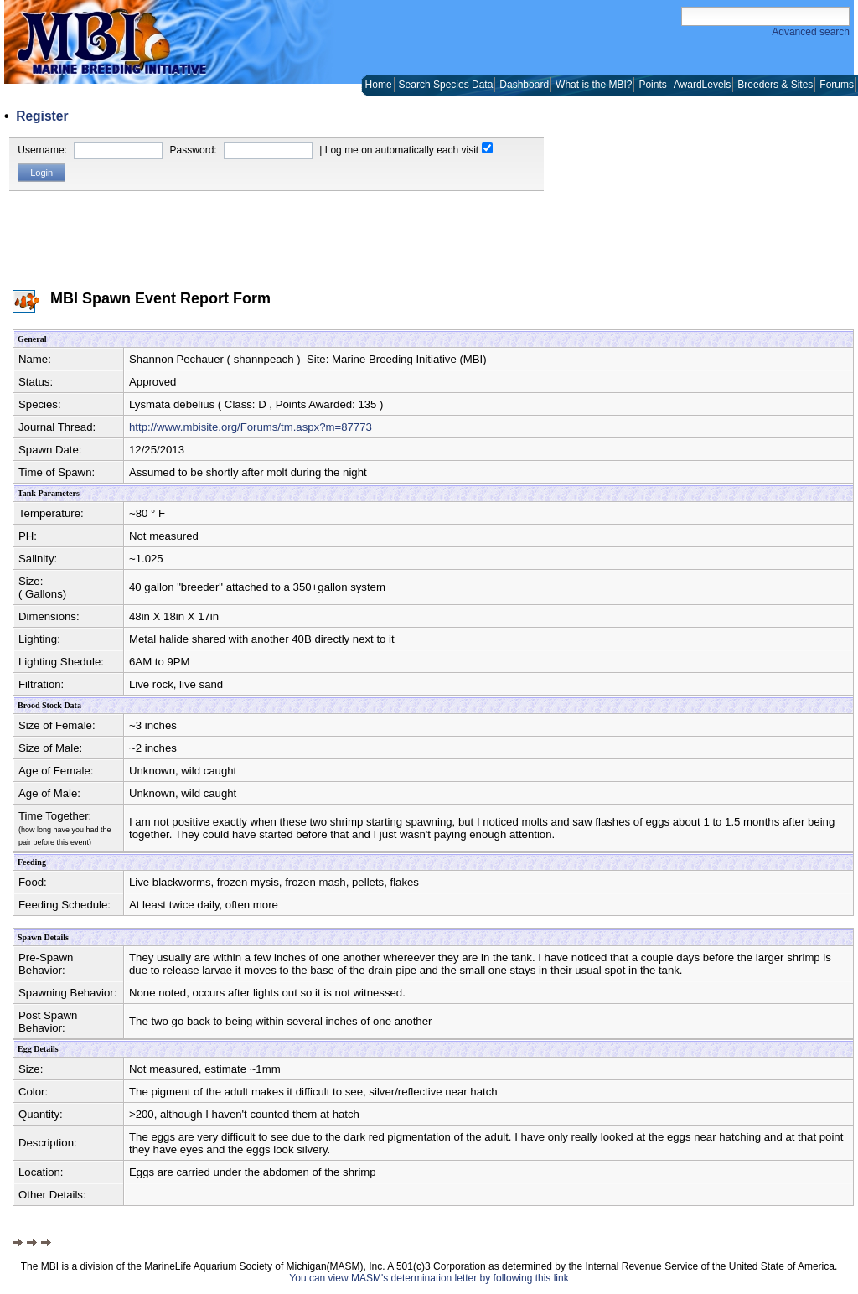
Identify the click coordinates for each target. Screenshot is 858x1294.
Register (42, 116)
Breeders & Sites (775, 85)
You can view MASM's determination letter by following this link (428, 1278)
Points (652, 85)
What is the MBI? (594, 85)
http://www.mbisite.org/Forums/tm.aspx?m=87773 (250, 427)
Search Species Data (446, 85)
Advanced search (811, 32)
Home (378, 85)
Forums (836, 85)
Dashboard (524, 85)
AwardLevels (702, 85)
